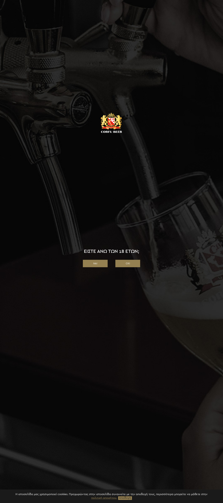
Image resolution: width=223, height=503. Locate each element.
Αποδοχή (125, 498)
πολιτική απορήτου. (104, 498)
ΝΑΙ (95, 263)
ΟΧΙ (128, 263)
